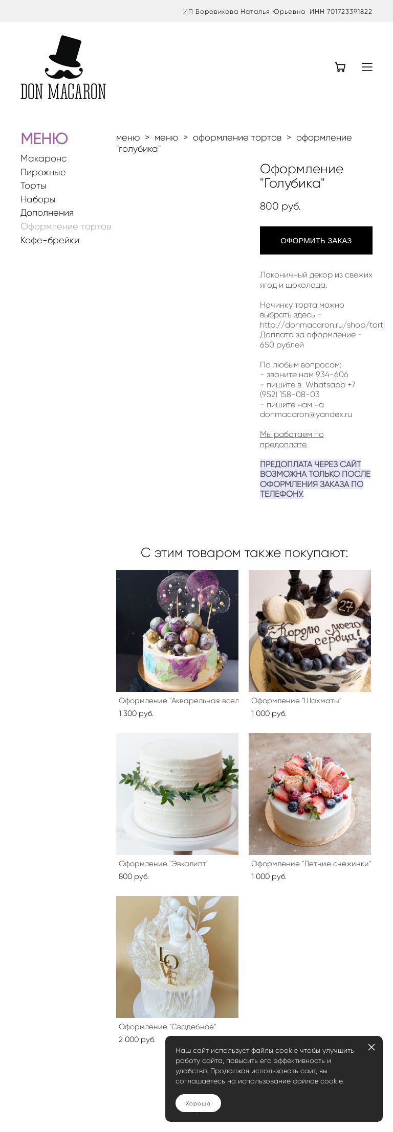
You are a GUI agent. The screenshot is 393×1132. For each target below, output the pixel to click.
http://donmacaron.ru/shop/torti (322, 325)
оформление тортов (237, 137)
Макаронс (43, 158)
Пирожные (43, 172)
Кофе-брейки (49, 240)
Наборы (38, 199)
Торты (33, 185)
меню (128, 137)
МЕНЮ (44, 138)
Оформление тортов (65, 226)
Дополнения (47, 212)
